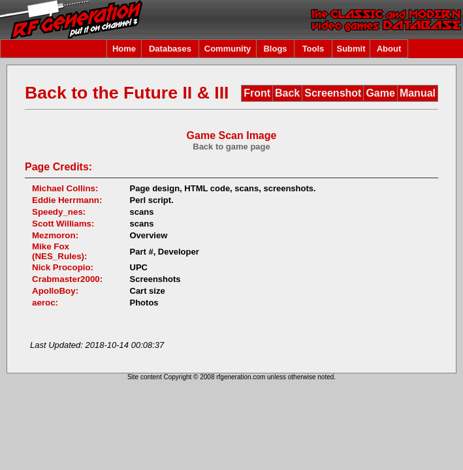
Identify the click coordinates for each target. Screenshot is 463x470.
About (389, 49)
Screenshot (332, 93)
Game (380, 93)
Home (124, 49)
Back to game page (231, 146)
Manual (418, 93)
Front (257, 93)
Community (227, 49)
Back (287, 93)
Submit (350, 49)
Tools (313, 49)
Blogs (275, 49)
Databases (170, 49)
